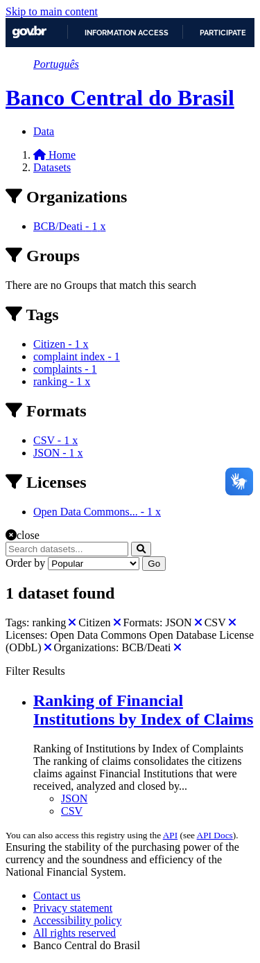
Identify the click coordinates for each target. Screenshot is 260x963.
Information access (126, 32)
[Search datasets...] (67, 549)
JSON (74, 798)
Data (43, 131)
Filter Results (35, 671)
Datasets (52, 167)
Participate (223, 32)
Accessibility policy (77, 920)
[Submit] (141, 549)
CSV (72, 811)
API (170, 835)
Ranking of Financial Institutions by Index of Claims (143, 709)
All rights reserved (74, 933)
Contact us (56, 895)
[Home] (54, 155)
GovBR (29, 32)
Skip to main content (52, 11)
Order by (25, 563)
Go (154, 563)
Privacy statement (72, 908)
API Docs (215, 835)
